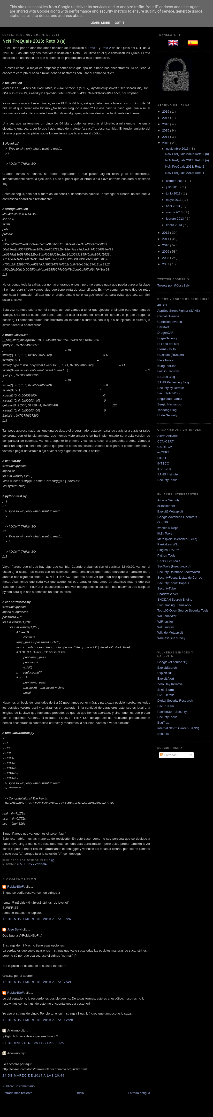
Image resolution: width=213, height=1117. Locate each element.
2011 (166, 239)
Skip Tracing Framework (174, 605)
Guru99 (162, 522)
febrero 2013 (175, 218)
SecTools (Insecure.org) (173, 566)
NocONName (38, 863)
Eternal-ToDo (166, 349)
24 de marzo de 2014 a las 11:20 (33, 1043)
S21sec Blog (166, 377)
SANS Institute (167, 474)
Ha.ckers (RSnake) (170, 355)
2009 (166, 251)
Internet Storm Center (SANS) (178, 728)
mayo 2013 (174, 200)
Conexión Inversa (169, 322)
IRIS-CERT (165, 469)
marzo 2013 (174, 212)
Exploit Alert (165, 678)
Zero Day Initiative (170, 684)
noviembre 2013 (178, 148)
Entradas (168, 755)
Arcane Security (168, 500)
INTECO (163, 463)
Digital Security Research (175, 700)
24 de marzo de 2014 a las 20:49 (33, 1075)
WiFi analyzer (166, 616)
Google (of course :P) (172, 662)
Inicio (80, 1093)
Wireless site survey (171, 638)
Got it (119, 22)
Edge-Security (167, 338)
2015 (166, 130)
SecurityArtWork (168, 393)
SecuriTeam (165, 706)
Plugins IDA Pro (168, 550)
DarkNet (163, 327)
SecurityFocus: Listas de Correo (179, 577)
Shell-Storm (165, 689)
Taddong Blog (167, 410)
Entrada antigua (139, 1093)
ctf (23, 863)
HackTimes (165, 360)
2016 (166, 124)
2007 (166, 264)
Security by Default (170, 388)
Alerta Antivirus (167, 436)
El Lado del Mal (168, 344)
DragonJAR (165, 332)
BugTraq (163, 722)
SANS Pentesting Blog (173, 382)
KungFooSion (166, 366)
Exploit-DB (164, 673)
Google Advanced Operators (177, 517)
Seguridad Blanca (169, 399)
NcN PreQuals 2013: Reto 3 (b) (187, 154)
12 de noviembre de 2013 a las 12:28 (37, 1020)
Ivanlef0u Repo (167, 528)
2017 (166, 118)
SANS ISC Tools (168, 561)
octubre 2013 (175, 181)
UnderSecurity (167, 415)
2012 (166, 232)
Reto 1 (93, 48)
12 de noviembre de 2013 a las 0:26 (36, 919)
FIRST (162, 458)
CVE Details (165, 695)
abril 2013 (173, 206)
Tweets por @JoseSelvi (173, 285)
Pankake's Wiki (168, 544)
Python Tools (166, 555)
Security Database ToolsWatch (178, 572)
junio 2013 (174, 193)
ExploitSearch (167, 667)
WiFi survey (165, 627)
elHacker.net (166, 506)
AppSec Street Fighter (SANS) (178, 310)
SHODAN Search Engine (174, 599)
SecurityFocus (167, 480)
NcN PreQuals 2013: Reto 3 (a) (34, 41)
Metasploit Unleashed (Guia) (177, 539)
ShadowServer (167, 594)
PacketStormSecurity (172, 712)
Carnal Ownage (168, 316)
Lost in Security (168, 371)
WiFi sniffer (165, 621)
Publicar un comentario (18, 1086)
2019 (166, 111)
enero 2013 (174, 225)
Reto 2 (106, 48)
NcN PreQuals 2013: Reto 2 (184, 166)
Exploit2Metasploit (170, 511)
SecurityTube (166, 588)
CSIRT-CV (164, 447)
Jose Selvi (15, 929)
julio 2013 (173, 187)
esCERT (163, 452)
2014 (166, 137)
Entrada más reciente (17, 1093)
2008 (166, 258)
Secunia (163, 734)
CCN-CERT (165, 441)
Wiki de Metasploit (170, 632)
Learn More (100, 22)
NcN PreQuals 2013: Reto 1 (184, 173)
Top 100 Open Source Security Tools (182, 610)
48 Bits (162, 305)
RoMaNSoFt (16, 886)
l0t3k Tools (164, 533)
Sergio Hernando (169, 404)
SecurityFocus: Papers (173, 583)
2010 (166, 245)
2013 (166, 143)
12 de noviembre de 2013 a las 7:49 (36, 982)
